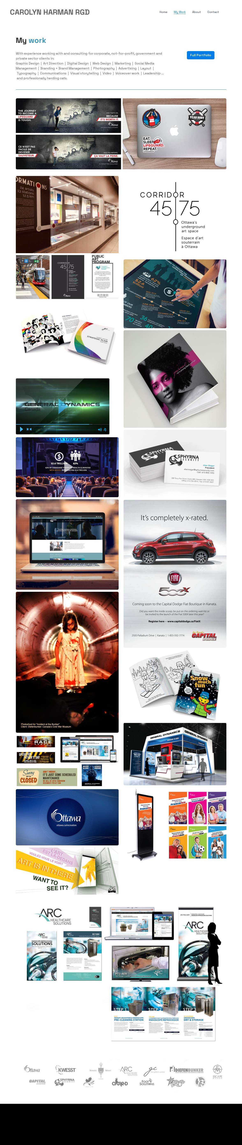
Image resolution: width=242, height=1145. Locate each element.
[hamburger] (95, 12)
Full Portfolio (200, 55)
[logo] (50, 12)
